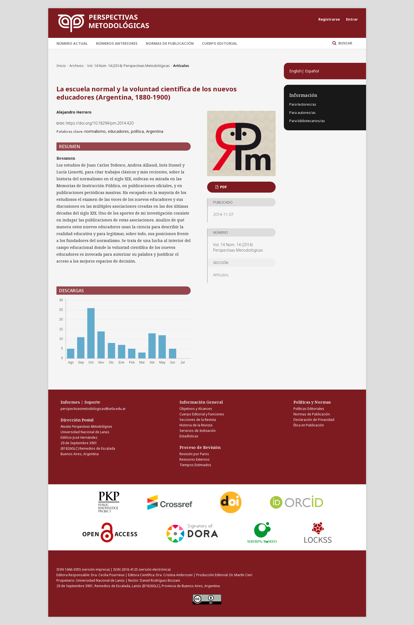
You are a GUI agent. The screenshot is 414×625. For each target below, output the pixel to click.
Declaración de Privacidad (313, 419)
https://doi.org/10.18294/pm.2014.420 (99, 123)
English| (297, 71)
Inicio (61, 65)
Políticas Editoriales (308, 408)
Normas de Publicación (170, 43)
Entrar (352, 19)
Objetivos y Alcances (195, 408)
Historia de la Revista (195, 425)
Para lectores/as (302, 104)
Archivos (76, 65)
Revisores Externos (194, 459)
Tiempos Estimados (195, 465)
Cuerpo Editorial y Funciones (201, 414)
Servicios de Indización (197, 430)
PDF (223, 186)
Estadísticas (188, 436)
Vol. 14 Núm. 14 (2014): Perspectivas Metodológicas (128, 65)
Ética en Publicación (308, 425)
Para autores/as (302, 112)
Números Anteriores (117, 43)
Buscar (345, 43)
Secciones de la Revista (197, 419)
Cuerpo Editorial (219, 43)
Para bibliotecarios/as (307, 120)
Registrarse (329, 19)
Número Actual (72, 43)
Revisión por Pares (194, 454)
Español (312, 71)
